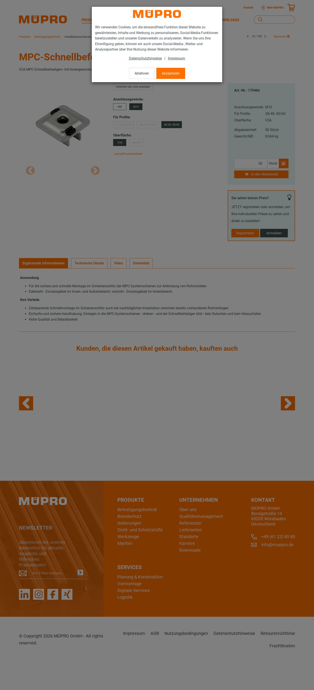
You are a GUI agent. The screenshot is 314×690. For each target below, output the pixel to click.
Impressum (176, 58)
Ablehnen (142, 73)
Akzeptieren (171, 73)
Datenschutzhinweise (145, 58)
